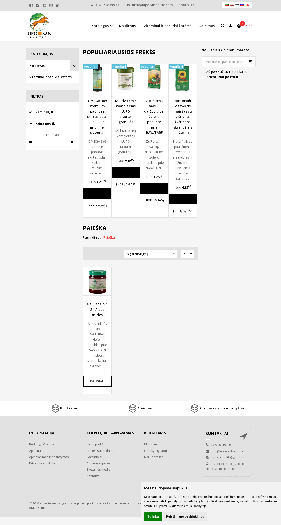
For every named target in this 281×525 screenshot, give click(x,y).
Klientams (155, 433)
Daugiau (98, 193)
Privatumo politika (42, 463)
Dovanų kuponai (99, 463)
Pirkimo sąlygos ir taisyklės (217, 408)
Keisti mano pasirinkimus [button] (185, 516)
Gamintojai (94, 457)
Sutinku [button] (153, 516)
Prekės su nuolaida (100, 451)
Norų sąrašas (153, 457)
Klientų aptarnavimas (110, 433)
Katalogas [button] (100, 25)
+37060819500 (104, 5)
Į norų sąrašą (97, 205)
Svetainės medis (98, 469)
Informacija (42, 433)
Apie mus (207, 25)
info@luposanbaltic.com (150, 5)
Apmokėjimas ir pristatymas (49, 457)
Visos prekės (96, 444)
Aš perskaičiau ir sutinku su (226, 74)
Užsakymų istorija (157, 451)
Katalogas (37, 65)
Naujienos (127, 25)
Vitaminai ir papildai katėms (167, 25)
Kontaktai (64, 408)
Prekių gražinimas (42, 444)
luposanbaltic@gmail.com (226, 457)
